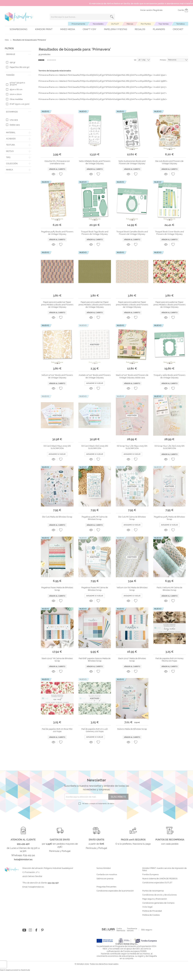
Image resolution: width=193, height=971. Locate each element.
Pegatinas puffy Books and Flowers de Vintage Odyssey (57, 233)
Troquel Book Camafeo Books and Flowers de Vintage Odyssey (132, 233)
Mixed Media (67, 29)
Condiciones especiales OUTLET (157, 883)
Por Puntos (146, 24)
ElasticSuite (25, 970)
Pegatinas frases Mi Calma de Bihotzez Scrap (94, 588)
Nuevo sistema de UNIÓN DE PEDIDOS (159, 879)
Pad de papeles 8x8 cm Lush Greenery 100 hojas (94, 730)
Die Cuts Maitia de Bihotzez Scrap (57, 517)
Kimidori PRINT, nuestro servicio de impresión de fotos (164, 869)
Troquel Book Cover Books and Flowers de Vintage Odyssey (169, 233)
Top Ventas (163, 24)
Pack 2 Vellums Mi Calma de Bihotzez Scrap (169, 588)
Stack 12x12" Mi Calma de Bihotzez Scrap (57, 659)
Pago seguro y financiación (154, 899)
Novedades (98, 24)
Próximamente (78, 24)
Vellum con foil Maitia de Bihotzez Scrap (132, 588)
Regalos (140, 29)
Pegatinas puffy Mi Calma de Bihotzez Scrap (95, 518)
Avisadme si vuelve (94, 383)
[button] (60, 174)
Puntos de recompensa (153, 891)
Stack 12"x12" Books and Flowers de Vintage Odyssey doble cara (132, 376)
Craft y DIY (89, 29)
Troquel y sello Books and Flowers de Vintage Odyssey (169, 376)
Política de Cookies (151, 915)
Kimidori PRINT (43, 29)
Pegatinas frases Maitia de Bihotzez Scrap (57, 588)
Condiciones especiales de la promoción (115, 891)
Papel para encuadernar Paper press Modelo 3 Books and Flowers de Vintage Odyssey (95, 304)
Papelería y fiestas (115, 29)
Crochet (178, 29)
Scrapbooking (18, 29)
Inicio (7, 40)
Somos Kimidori (103, 868)
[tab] (18, 54)
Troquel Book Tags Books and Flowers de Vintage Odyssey (94, 233)
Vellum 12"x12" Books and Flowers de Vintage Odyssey (57, 376)
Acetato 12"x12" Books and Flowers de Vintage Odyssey (95, 376)
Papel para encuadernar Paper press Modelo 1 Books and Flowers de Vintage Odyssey (169, 304)
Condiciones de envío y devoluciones (159, 895)
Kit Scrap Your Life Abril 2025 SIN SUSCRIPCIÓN (169, 447)
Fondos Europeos (150, 874)
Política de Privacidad (152, 911)
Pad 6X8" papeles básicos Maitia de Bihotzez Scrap (95, 659)
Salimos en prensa (104, 879)
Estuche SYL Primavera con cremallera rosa (57, 162)
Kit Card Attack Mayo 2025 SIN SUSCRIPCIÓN (57, 447)
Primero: (163, 60)
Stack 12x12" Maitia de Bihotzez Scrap (132, 659)
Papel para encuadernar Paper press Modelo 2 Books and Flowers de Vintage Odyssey (132, 304)
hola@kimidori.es (36, 887)
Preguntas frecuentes (106, 887)
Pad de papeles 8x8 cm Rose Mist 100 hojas (57, 730)
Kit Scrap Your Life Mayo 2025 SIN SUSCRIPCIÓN (132, 447)
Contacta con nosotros (106, 874)
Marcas (130, 24)
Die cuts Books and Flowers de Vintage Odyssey (169, 162)
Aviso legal (147, 907)
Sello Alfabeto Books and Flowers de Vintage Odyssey (94, 162)
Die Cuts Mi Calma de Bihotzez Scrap (132, 518)
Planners (159, 29)
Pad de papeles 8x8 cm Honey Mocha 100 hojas (169, 659)
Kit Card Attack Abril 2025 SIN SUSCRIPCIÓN (94, 447)
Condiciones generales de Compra (158, 903)
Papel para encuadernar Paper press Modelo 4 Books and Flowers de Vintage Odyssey (57, 304)
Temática (180, 24)
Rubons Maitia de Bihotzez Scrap (132, 729)
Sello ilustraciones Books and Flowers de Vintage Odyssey (132, 162)
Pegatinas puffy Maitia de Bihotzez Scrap (169, 518)
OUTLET (115, 24)
